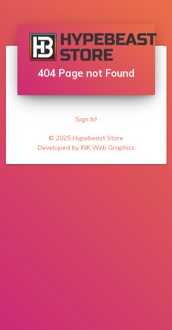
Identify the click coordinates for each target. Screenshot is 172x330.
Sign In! (86, 119)
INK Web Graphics (108, 147)
